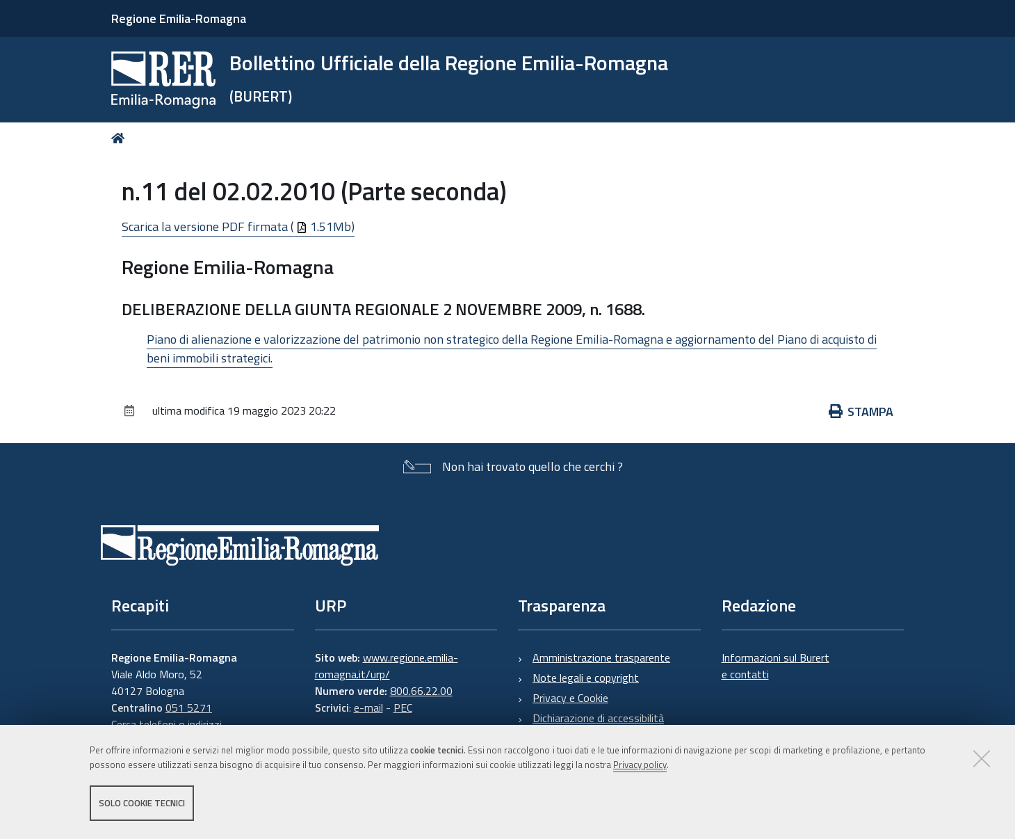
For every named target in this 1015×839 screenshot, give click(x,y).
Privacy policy (640, 765)
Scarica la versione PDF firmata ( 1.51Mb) (238, 226)
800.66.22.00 (421, 690)
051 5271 (188, 707)
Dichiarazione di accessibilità (598, 718)
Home (120, 138)
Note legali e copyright (586, 677)
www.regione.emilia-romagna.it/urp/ (386, 665)
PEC (402, 707)
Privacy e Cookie (570, 697)
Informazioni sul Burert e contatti (775, 665)
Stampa (861, 411)
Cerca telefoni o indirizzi (166, 724)
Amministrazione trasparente (601, 657)
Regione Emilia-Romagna (178, 18)
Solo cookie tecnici (142, 803)
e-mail (368, 707)
